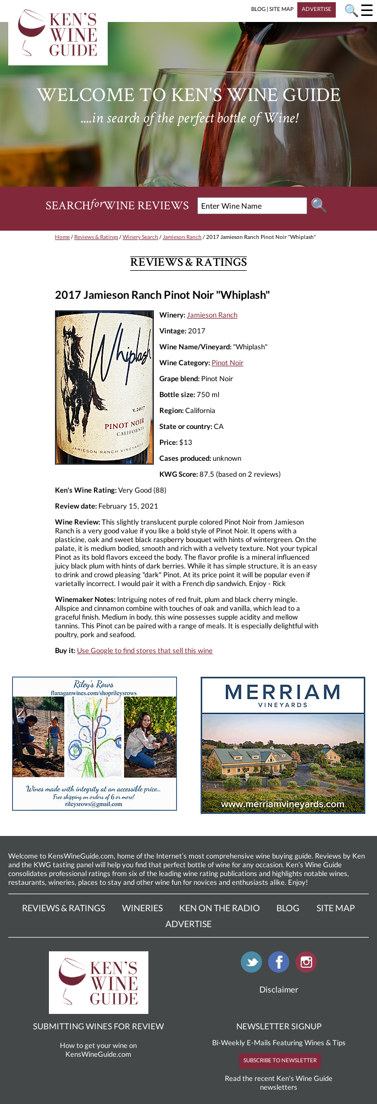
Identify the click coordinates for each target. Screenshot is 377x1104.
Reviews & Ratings (96, 236)
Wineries (142, 907)
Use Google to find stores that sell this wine (145, 650)
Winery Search (140, 236)
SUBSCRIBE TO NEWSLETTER (280, 1060)
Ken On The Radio (219, 907)
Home (62, 236)
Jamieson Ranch (182, 236)
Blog (288, 907)
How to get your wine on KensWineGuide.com (98, 1049)
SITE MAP (281, 8)
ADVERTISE (316, 8)
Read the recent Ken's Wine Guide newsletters (278, 1082)
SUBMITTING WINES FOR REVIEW (98, 1026)
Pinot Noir (227, 362)
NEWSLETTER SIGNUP (278, 1026)
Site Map (336, 907)
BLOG (258, 8)
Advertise (188, 923)
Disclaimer (278, 989)
